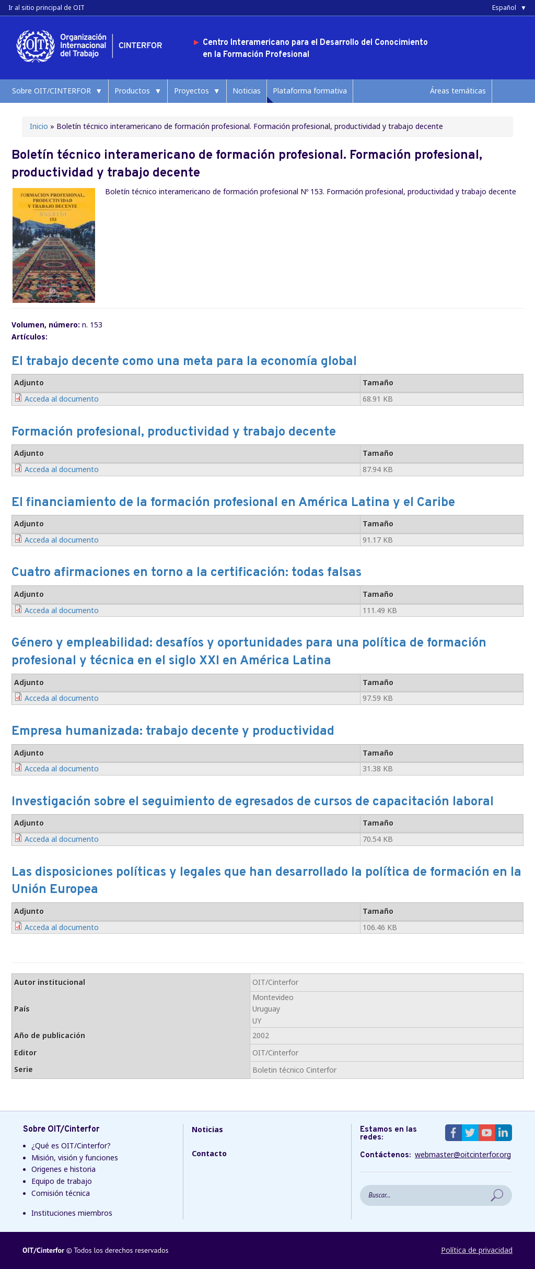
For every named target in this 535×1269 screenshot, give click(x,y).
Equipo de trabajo (61, 1181)
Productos (132, 91)
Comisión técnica (60, 1193)
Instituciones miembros (71, 1213)
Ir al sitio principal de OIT (46, 7)
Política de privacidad (477, 1250)
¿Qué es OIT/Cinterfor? (71, 1145)
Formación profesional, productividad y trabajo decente (173, 432)
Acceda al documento (62, 399)
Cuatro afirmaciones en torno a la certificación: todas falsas (186, 573)
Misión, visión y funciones (74, 1157)
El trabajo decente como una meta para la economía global (184, 362)
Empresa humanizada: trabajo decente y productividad (172, 731)
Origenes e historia (63, 1169)
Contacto (209, 1153)
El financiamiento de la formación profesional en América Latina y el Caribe (233, 503)
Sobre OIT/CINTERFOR (51, 91)
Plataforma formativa (310, 91)
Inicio (39, 126)
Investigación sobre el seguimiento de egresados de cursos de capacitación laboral (252, 802)
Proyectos (191, 91)
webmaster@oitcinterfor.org (463, 1154)
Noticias (246, 91)
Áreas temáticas (458, 91)
